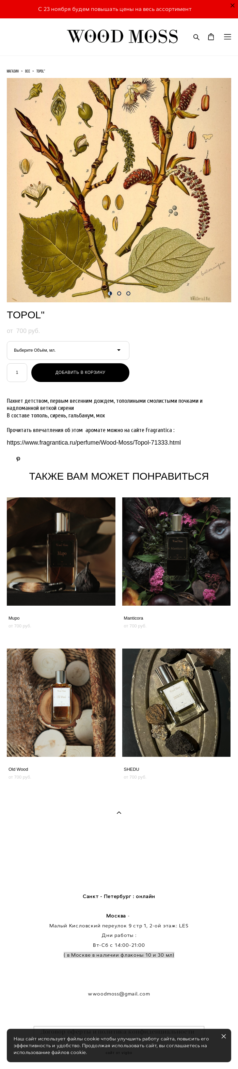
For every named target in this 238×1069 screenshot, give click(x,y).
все (27, 71)
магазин (13, 71)
